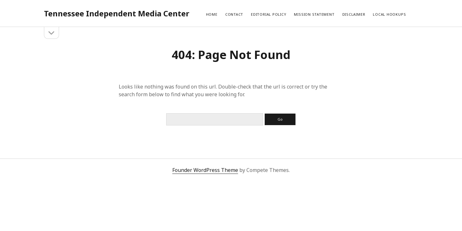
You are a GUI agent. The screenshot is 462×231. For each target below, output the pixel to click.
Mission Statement (314, 14)
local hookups (389, 14)
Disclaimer (353, 14)
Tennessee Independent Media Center (116, 13)
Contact (234, 14)
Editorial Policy (268, 14)
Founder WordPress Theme (205, 170)
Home (212, 14)
